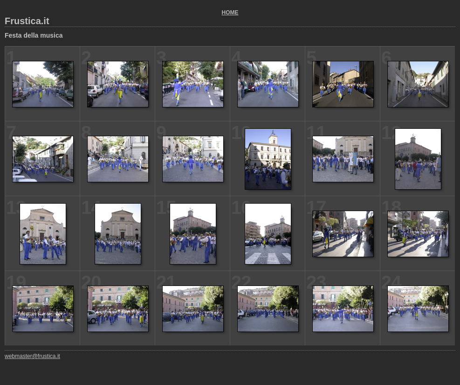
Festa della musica (34, 35)
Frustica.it (27, 21)
